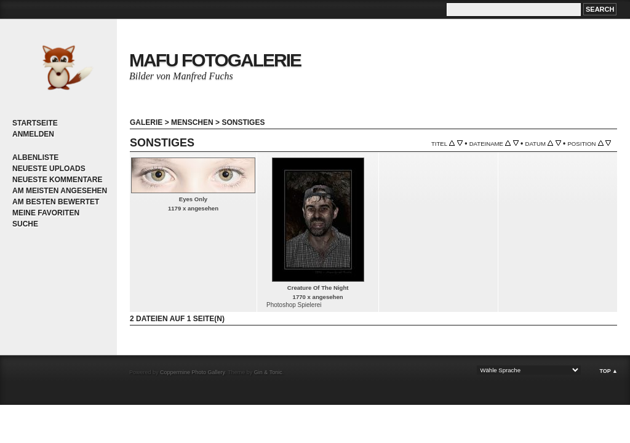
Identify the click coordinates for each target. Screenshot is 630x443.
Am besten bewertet (55, 202)
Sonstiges (243, 122)
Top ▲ (608, 371)
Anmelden (33, 134)
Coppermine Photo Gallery (192, 372)
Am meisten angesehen (59, 190)
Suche (25, 224)
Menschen (192, 122)
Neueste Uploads (49, 168)
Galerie (146, 122)
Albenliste (35, 157)
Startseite (35, 123)
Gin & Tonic (268, 372)
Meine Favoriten (45, 213)
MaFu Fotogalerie (215, 60)
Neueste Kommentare (57, 179)
